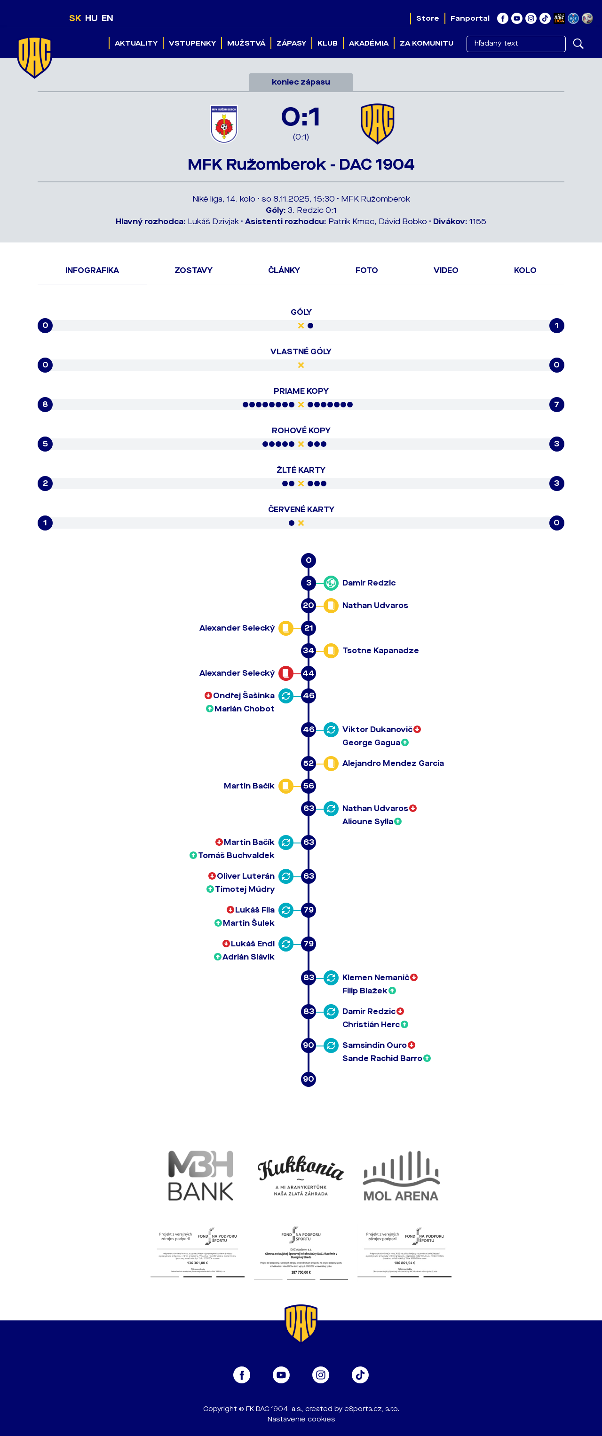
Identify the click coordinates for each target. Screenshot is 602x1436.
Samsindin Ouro (374, 1045)
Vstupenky (192, 43)
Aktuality (136, 43)
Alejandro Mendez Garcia (393, 763)
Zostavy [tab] (193, 270)
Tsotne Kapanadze (380, 651)
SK (75, 18)
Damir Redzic (369, 583)
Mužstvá (246, 43)
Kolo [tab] (525, 270)
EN (107, 18)
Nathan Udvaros (375, 605)
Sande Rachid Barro (382, 1058)
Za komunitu (426, 43)
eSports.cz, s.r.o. (371, 1409)
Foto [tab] (367, 270)
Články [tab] (284, 270)
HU (91, 18)
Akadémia (368, 43)
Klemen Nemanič (375, 978)
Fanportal (470, 18)
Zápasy (291, 43)
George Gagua (371, 743)
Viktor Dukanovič (377, 729)
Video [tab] (446, 270)
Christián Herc (371, 1025)
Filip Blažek (365, 991)
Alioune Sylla (367, 822)
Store (427, 18)
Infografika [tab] (92, 270)
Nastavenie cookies (301, 1419)
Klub (327, 43)
